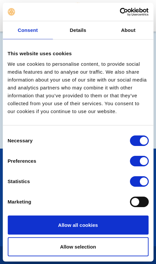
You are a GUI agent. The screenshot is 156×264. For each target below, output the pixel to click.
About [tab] (128, 30)
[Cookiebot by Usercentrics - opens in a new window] (119, 12)
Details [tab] (78, 30)
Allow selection (78, 246)
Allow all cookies (78, 225)
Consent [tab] (28, 30)
